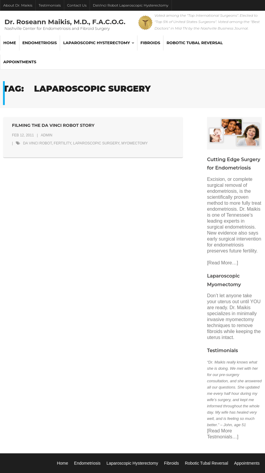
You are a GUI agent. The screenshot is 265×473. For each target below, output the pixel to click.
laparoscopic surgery (96, 143)
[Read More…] (222, 262)
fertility (62, 143)
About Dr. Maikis (17, 5)
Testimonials (50, 5)
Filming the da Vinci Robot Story (53, 125)
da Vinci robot (37, 143)
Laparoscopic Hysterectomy (132, 463)
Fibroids (171, 463)
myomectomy (134, 143)
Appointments (247, 463)
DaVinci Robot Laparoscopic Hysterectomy (131, 5)
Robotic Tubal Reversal (206, 463)
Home (62, 463)
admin (47, 135)
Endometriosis (87, 463)
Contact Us (77, 5)
